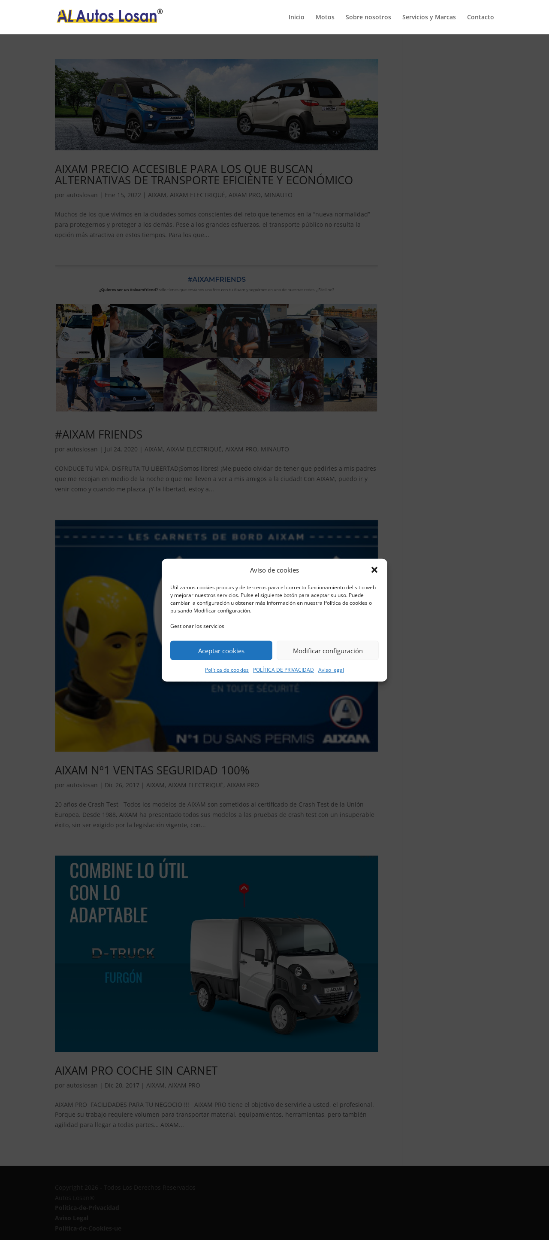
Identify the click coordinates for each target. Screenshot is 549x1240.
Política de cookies (227, 669)
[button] (374, 570)
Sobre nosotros (368, 17)
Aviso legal (331, 669)
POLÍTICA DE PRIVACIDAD (283, 669)
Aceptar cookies (221, 650)
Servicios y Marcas (429, 17)
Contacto (480, 17)
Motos (325, 17)
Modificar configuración (328, 650)
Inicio (297, 17)
